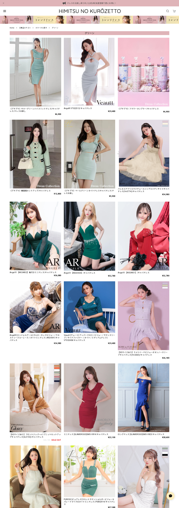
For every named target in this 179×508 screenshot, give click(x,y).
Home (12, 28)
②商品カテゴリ (25, 28)
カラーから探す (41, 28)
